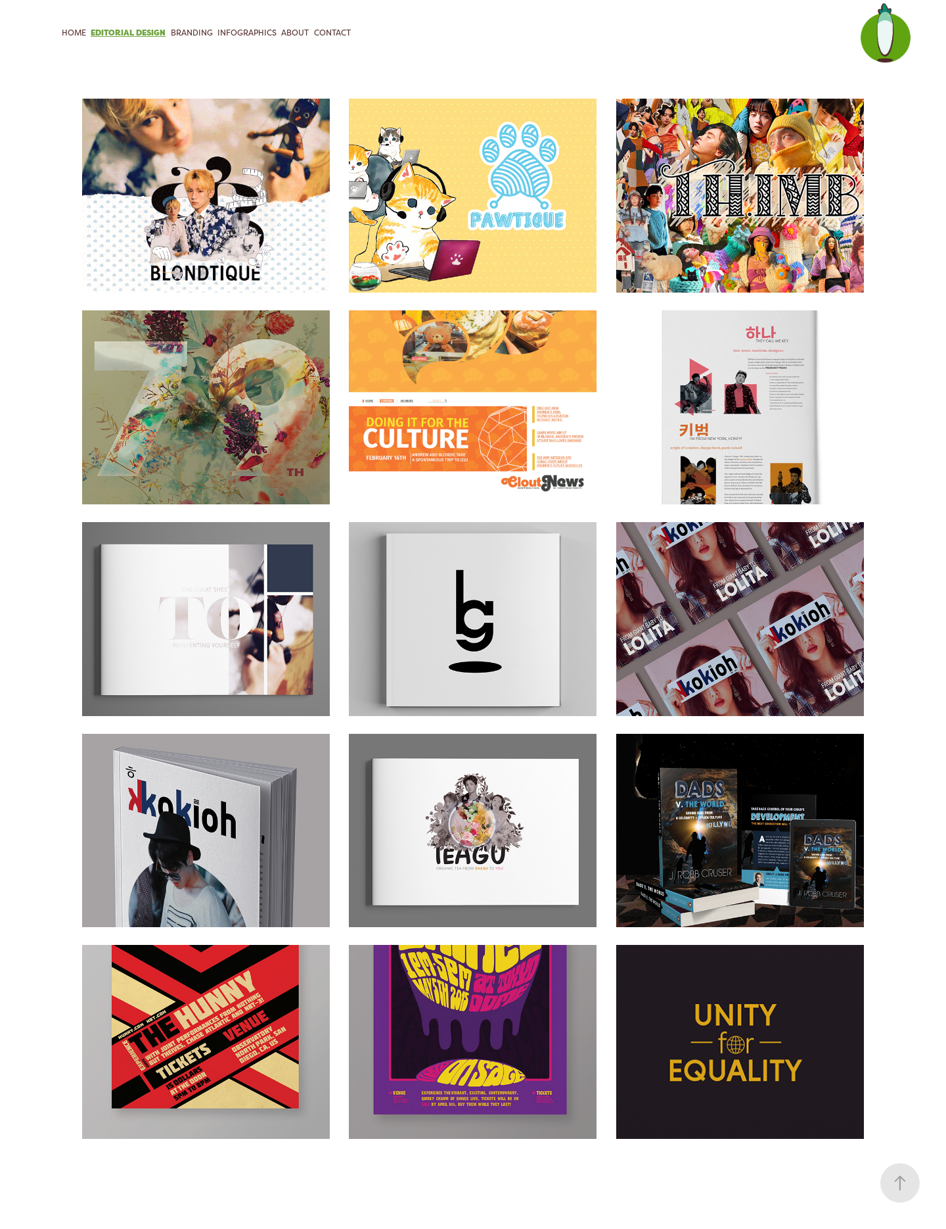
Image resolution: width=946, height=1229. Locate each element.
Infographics (247, 33)
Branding (192, 33)
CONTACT (332, 33)
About (295, 33)
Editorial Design (128, 33)
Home (74, 33)
